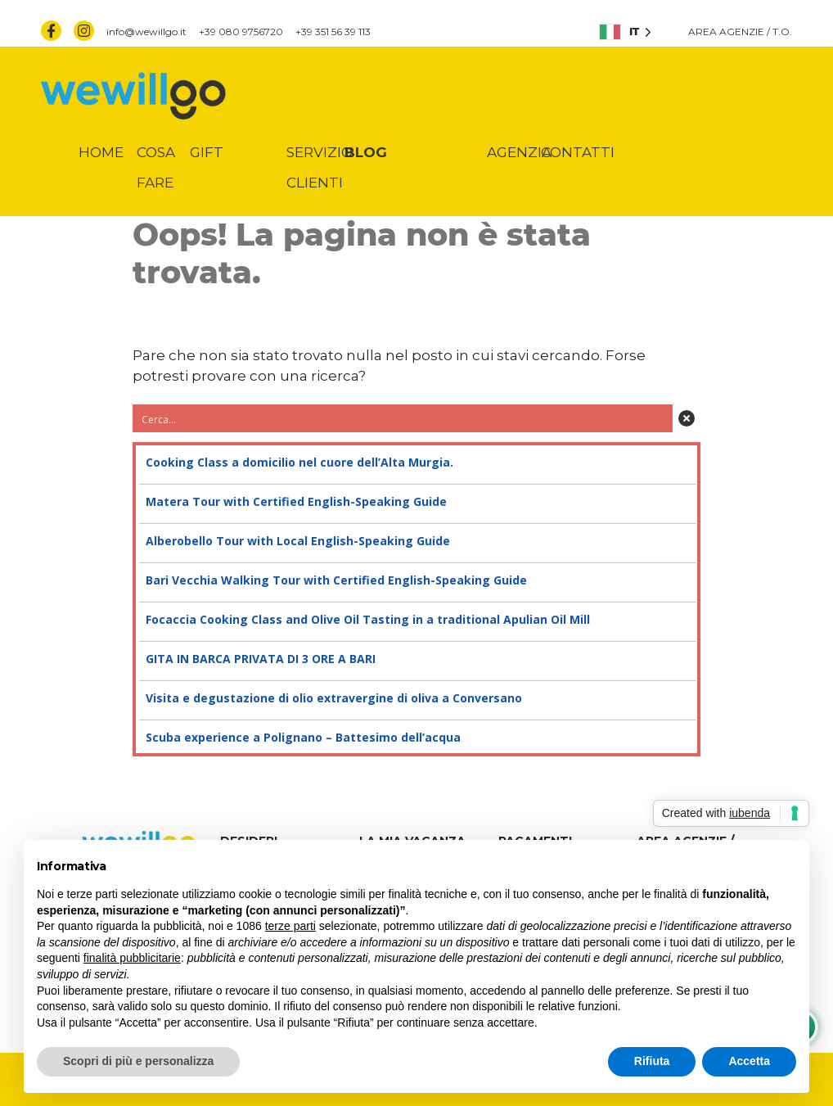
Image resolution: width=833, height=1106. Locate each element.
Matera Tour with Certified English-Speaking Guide (416, 502)
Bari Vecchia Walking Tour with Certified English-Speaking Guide (416, 580)
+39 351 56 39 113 (333, 31)
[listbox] (625, 31)
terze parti (290, 925)
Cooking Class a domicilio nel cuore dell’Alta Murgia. (416, 462)
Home (101, 152)
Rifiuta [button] (652, 1061)
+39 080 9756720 (241, 31)
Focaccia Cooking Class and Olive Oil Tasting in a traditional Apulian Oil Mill (416, 620)
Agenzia (519, 152)
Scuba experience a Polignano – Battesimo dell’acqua (416, 737)
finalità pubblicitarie (132, 957)
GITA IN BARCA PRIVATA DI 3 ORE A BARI (416, 659)
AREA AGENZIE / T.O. (740, 31)
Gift (206, 152)
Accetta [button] (749, 1061)
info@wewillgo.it (146, 31)
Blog (365, 152)
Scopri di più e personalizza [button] (138, 1061)
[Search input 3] (403, 418)
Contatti (578, 152)
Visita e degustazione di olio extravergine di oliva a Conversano (416, 698)
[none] (625, 31)
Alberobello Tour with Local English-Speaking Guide (416, 541)
